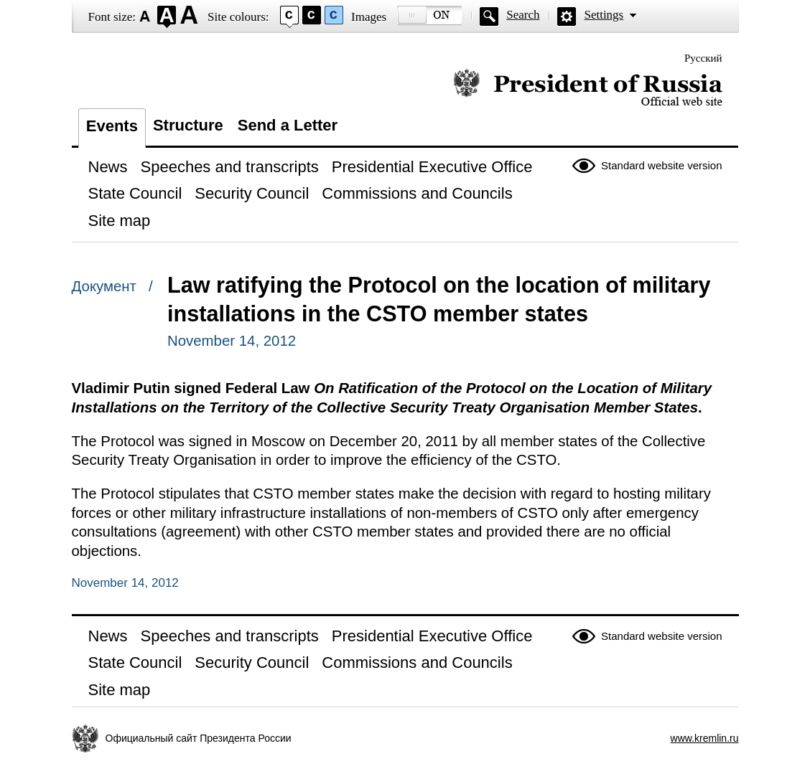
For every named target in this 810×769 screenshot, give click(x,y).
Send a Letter (288, 125)
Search (522, 15)
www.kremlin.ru (705, 738)
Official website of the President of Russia (587, 87)
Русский (703, 58)
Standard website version (661, 165)
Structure (188, 125)
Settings (603, 15)
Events (112, 126)
